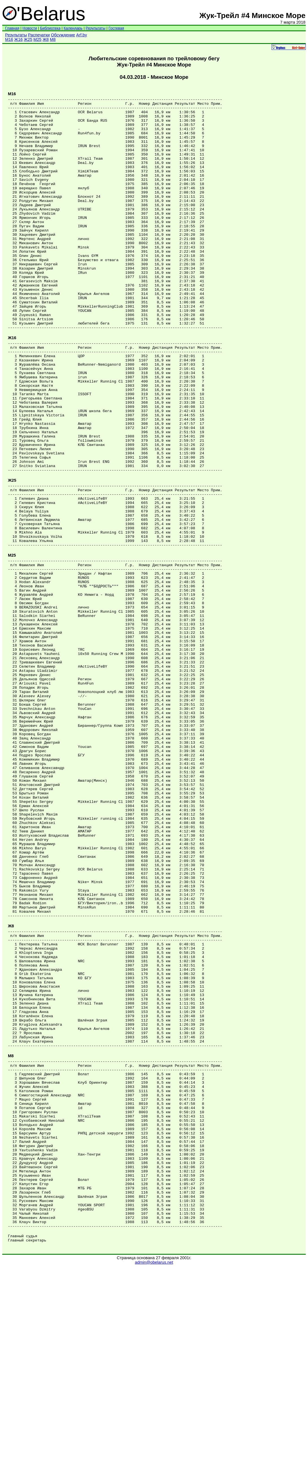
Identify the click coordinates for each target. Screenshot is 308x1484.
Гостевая (116, 28)
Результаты (95, 28)
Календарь (72, 28)
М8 (53, 39)
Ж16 (18, 39)
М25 (37, 39)
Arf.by (81, 35)
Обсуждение (63, 35)
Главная (12, 28)
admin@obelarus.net (154, 1478)
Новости (30, 28)
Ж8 (46, 39)
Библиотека (50, 28)
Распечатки (39, 35)
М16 (9, 39)
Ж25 (28, 39)
